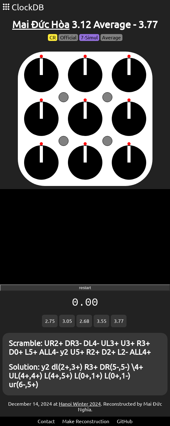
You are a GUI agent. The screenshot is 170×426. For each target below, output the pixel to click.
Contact (46, 421)
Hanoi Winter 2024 (80, 404)
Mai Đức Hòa (41, 24)
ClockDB (23, 7)
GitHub (124, 421)
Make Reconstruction (85, 421)
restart (85, 287)
